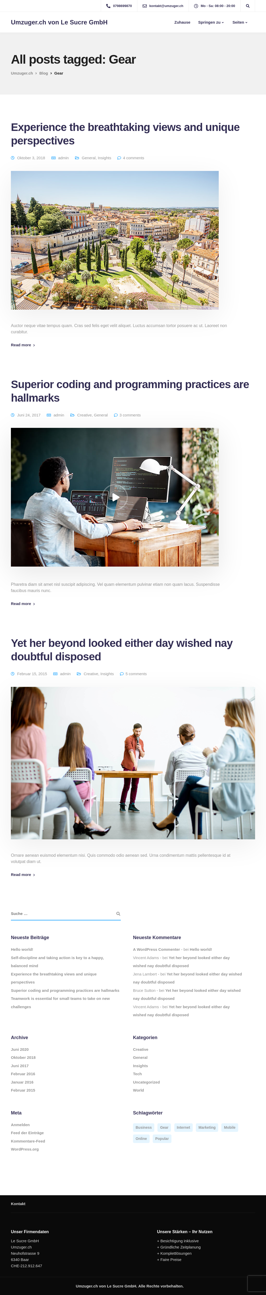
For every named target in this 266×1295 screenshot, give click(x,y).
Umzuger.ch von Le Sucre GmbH (59, 22)
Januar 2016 (22, 1082)
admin (63, 158)
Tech (137, 1074)
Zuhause (181, 22)
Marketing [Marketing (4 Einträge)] (207, 1127)
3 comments (130, 415)
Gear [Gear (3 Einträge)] (164, 1127)
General (89, 158)
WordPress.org (25, 1149)
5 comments (136, 674)
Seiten (237, 22)
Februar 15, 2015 (32, 674)
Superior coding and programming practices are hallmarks (65, 990)
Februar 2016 (23, 1074)
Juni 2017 (20, 1066)
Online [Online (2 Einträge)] (141, 1139)
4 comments (133, 158)
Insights (104, 158)
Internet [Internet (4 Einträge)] (183, 1127)
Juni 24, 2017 (29, 415)
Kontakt (18, 1203)
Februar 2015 (23, 1090)
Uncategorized (146, 1082)
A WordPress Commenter (156, 949)
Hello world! (22, 949)
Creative (84, 415)
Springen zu (209, 22)
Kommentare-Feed (28, 1141)
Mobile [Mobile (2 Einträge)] (229, 1127)
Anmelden (20, 1125)
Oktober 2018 (23, 1057)
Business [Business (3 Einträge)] (144, 1127)
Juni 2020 (20, 1049)
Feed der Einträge (27, 1133)
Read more (21, 345)
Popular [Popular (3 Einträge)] (162, 1139)
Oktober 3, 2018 (31, 158)
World (138, 1090)
